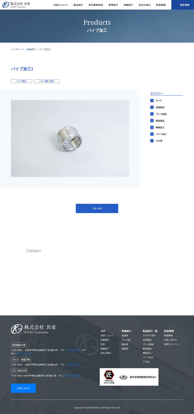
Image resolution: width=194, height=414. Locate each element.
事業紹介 (113, 4)
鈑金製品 (160, 120)
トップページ (17, 49)
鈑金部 (125, 344)
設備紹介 (128, 4)
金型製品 (160, 107)
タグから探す (149, 335)
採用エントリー (171, 344)
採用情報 (185, 4)
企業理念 (104, 339)
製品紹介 (78, 4)
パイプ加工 (21, 81)
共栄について (61, 4)
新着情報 (161, 4)
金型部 (125, 335)
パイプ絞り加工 (47, 81)
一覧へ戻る (97, 208)
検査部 (125, 348)
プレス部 (126, 339)
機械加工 (160, 127)
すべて (159, 100)
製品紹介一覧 (150, 331)
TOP (102, 331)
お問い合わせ (23, 388)
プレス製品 (161, 114)
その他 (159, 140)
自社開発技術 (96, 4)
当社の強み (145, 4)
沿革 (102, 344)
